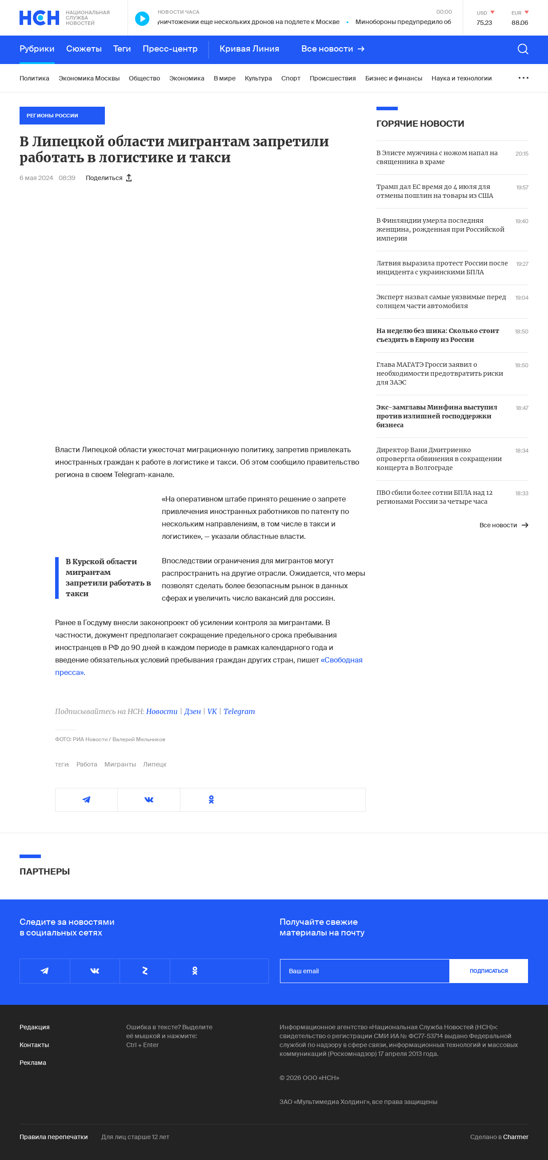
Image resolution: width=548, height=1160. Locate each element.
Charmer (515, 1137)
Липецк (155, 764)
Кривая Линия (250, 49)
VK (212, 711)
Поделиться (109, 178)
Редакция (35, 1027)
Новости (162, 711)
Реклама (33, 1063)
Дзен (192, 711)
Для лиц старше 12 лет (135, 1137)
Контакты (34, 1045)
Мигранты (120, 764)
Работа (86, 764)
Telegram (239, 711)
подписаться (489, 971)
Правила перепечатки (54, 1137)
